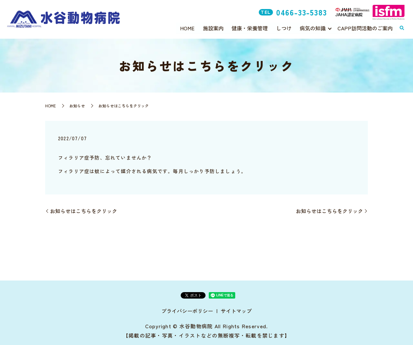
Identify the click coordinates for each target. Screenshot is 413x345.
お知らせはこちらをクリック (83, 210)
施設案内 (213, 28)
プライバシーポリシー (187, 311)
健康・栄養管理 (250, 28)
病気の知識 (313, 28)
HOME (187, 28)
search (402, 28)
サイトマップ (236, 311)
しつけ (284, 28)
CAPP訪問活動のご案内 (365, 28)
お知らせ (77, 105)
